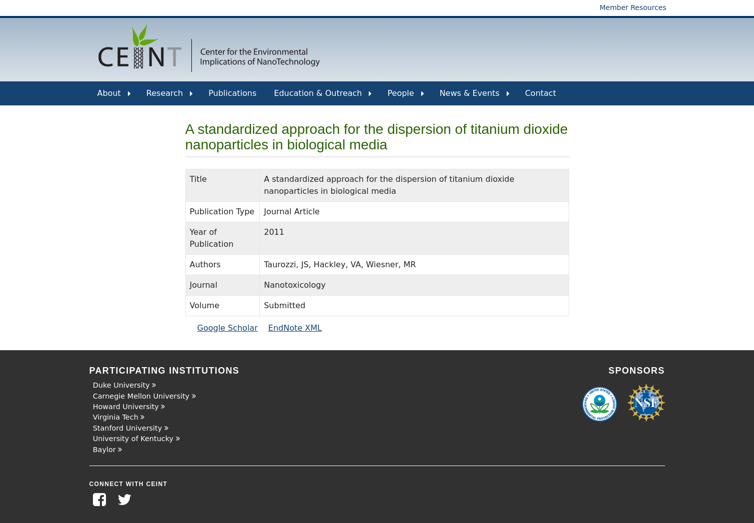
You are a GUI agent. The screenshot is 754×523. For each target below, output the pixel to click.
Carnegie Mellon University (141, 396)
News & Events (475, 96)
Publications (232, 93)
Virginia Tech (115, 417)
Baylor (104, 450)
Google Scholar (227, 328)
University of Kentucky (133, 439)
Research (169, 96)
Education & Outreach (323, 96)
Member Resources (633, 7)
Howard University (126, 407)
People (405, 96)
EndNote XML (295, 328)
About (114, 96)
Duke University (121, 385)
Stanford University (127, 428)
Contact (540, 93)
